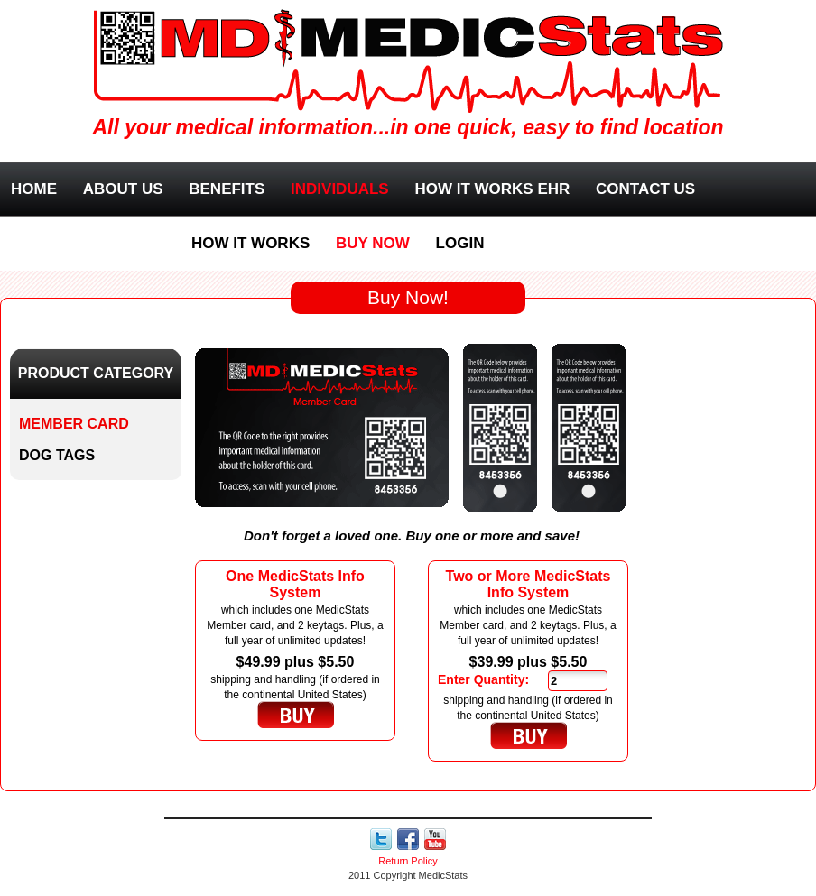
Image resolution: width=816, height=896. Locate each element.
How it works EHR (492, 189)
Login (460, 243)
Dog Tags (57, 455)
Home (34, 189)
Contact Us (645, 189)
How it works (250, 243)
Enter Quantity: (483, 679)
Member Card (74, 423)
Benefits (226, 189)
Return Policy (407, 860)
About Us (123, 189)
